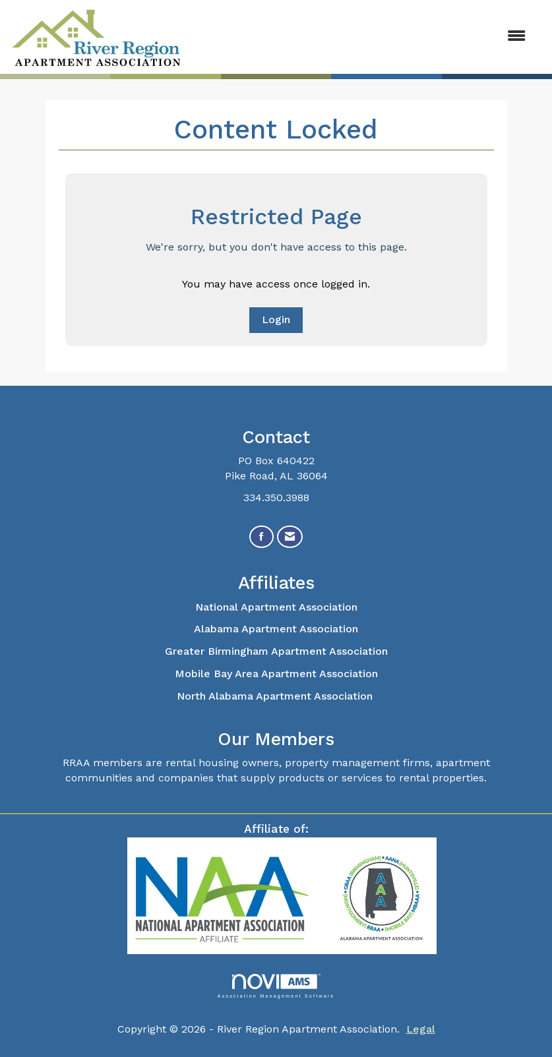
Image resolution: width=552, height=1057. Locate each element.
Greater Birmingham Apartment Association (276, 651)
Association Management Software (275, 986)
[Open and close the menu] (362, 36)
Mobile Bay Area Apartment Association (276, 673)
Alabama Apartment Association (276, 628)
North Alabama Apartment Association (276, 696)
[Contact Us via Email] (290, 537)
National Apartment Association (276, 607)
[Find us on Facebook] (261, 537)
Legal (420, 1029)
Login (276, 319)
